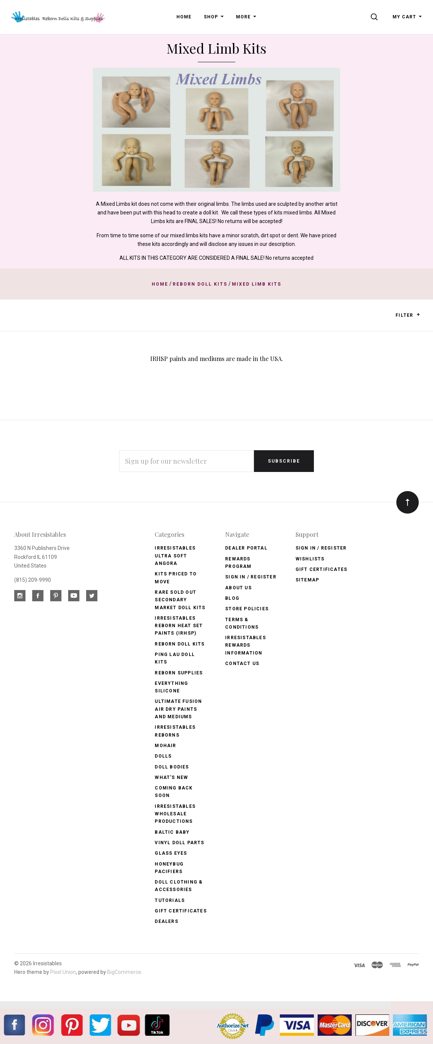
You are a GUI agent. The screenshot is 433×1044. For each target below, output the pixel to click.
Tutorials (170, 900)
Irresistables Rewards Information (245, 645)
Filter (408, 315)
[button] (418, 314)
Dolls (163, 756)
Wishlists (310, 559)
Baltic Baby (172, 832)
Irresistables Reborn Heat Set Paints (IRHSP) (179, 626)
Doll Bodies (172, 767)
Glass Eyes (171, 853)
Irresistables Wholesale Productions (175, 814)
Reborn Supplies (179, 673)
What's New (171, 777)
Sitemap (307, 580)
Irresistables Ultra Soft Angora (175, 555)
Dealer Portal (246, 548)
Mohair (165, 745)
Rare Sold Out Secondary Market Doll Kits (180, 600)
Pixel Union (63, 972)
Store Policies (247, 608)
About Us (238, 587)
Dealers (166, 921)
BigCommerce (124, 972)
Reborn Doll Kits (180, 644)
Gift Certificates (180, 911)
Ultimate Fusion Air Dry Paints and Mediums (178, 709)
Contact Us (242, 663)
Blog (232, 598)
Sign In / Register (250, 577)
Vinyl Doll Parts (179, 842)
